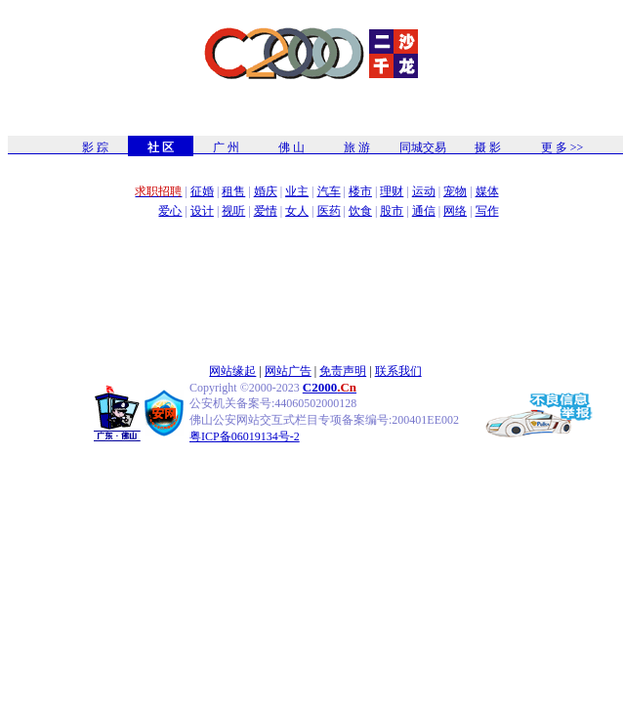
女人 (297, 211)
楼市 (360, 191)
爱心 (170, 211)
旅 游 (357, 147)
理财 (391, 191)
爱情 (265, 211)
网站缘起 (232, 371)
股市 (391, 211)
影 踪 (95, 147)
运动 (424, 191)
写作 (487, 211)
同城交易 (422, 147)
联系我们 (398, 371)
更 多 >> (562, 147)
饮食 (360, 211)
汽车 (329, 191)
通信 (424, 211)
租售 (233, 191)
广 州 (226, 147)
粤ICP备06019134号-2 (244, 436)
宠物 (455, 191)
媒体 (487, 191)
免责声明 (342, 371)
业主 (297, 191)
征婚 (202, 191)
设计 (202, 211)
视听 (233, 211)
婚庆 (265, 191)
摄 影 (488, 147)
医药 (329, 211)
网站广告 (288, 371)
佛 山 (291, 147)
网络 (455, 211)
